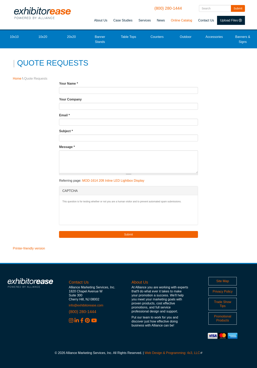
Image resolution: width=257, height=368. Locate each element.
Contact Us (206, 20)
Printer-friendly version (29, 248)
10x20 (43, 37)
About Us (100, 20)
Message (67, 147)
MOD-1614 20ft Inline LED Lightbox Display (113, 180)
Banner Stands (100, 39)
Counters (157, 37)
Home (17, 78)
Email (64, 115)
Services (145, 20)
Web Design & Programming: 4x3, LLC (173, 353)
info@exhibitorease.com (86, 305)
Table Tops (128, 37)
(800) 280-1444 (168, 8)
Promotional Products (222, 318)
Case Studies (123, 20)
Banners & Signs (242, 39)
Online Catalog (181, 20)
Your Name (68, 83)
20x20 (71, 37)
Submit (239, 8)
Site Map (222, 281)
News (161, 20)
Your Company (70, 99)
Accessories (214, 37)
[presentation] (92, 214)
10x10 (14, 37)
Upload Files (229, 20)
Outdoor (186, 37)
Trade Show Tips (222, 304)
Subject (66, 131)
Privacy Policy (223, 291)
